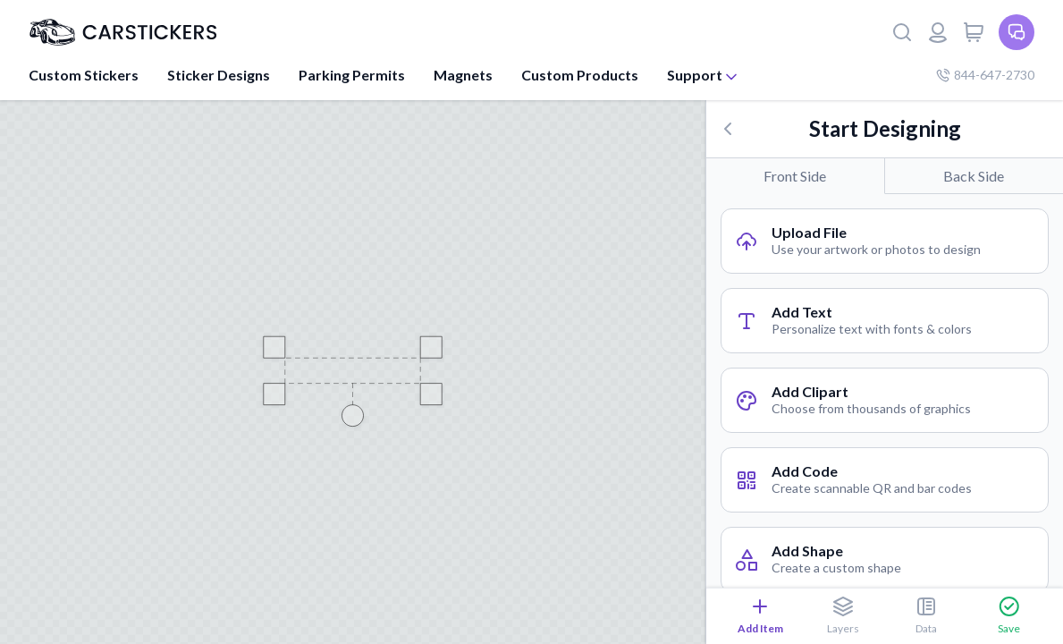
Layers (843, 615)
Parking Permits (352, 74)
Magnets (463, 74)
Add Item (760, 615)
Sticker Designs (218, 74)
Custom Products (579, 74)
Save (1009, 615)
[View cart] (973, 32)
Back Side (973, 175)
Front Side (795, 175)
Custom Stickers (84, 74)
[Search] (902, 32)
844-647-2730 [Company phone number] (985, 74)
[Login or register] (938, 32)
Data (926, 615)
